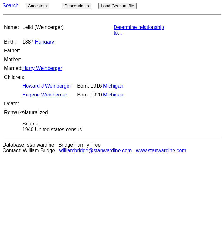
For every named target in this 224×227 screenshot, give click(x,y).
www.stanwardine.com (161, 150)
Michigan (113, 86)
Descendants (76, 5)
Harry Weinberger (42, 68)
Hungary (44, 41)
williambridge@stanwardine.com (95, 150)
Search (11, 5)
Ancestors (37, 5)
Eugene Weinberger (44, 94)
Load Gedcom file (117, 5)
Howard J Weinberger (46, 86)
